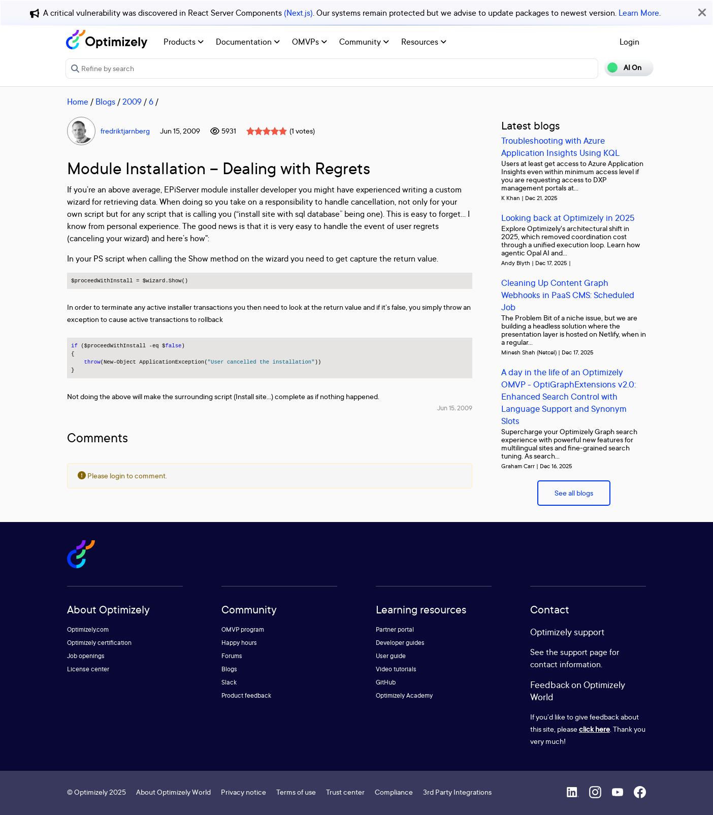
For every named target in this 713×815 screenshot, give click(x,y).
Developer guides (400, 642)
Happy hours (239, 642)
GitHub (386, 682)
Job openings (86, 655)
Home (77, 101)
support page (583, 652)
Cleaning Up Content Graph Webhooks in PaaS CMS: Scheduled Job (567, 295)
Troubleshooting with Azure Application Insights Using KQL (560, 146)
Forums (231, 655)
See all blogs (574, 493)
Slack (229, 682)
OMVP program (242, 629)
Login (629, 41)
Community (364, 41)
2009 (132, 101)
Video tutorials (396, 669)
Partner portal (395, 629)
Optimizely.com (88, 629)
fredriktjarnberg (125, 131)
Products (184, 41)
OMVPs (309, 41)
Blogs (105, 101)
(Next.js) (298, 12)
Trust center (345, 792)
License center (88, 669)
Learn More (639, 12)
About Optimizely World (173, 792)
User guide (391, 655)
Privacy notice (243, 792)
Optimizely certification (99, 642)
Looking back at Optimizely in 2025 (568, 217)
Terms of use (296, 792)
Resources (423, 41)
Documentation (248, 41)
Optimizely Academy (404, 695)
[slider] (266, 131)
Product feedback (246, 695)
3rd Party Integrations (457, 792)
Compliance (394, 792)
